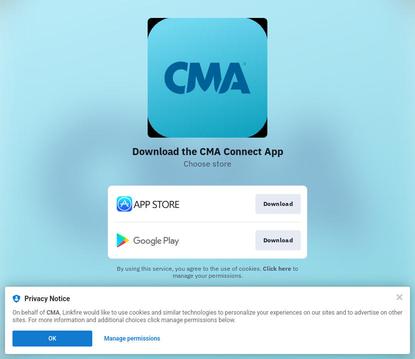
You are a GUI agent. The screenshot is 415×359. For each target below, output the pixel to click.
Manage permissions (132, 338)
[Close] (400, 297)
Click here (277, 268)
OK (52, 338)
